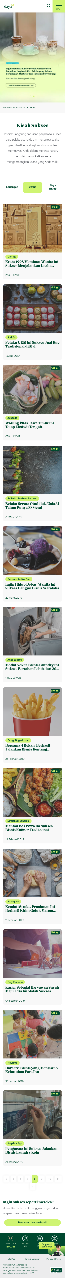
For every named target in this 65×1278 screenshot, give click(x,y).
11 (58, 1178)
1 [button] (31, 97)
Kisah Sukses (19, 107)
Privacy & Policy (53, 1259)
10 (49, 1178)
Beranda (7, 107)
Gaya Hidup (53, 187)
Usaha (32, 187)
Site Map (11, 1259)
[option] (32, 57)
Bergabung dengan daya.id (32, 1222)
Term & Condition (32, 1259)
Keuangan (12, 187)
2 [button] (35, 97)
